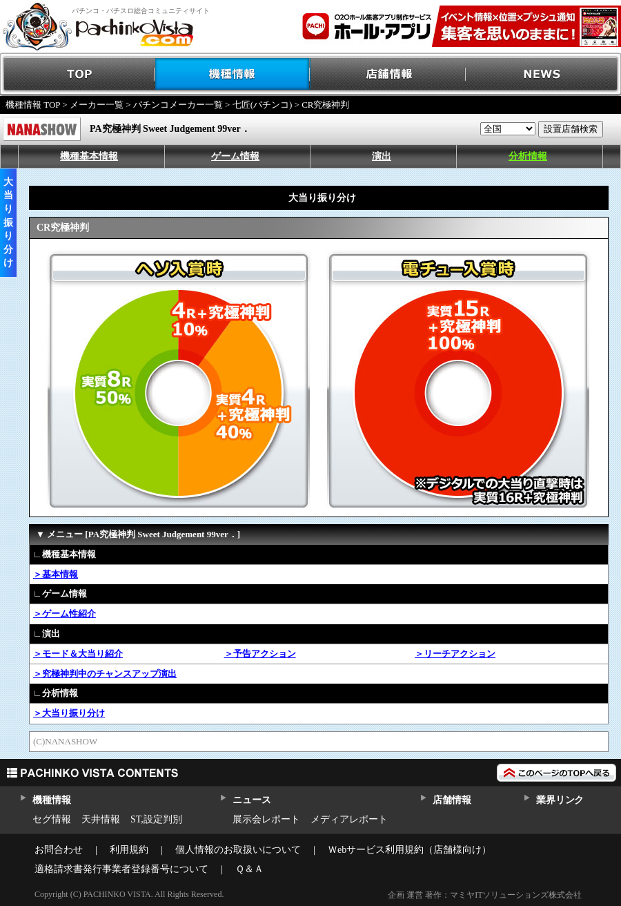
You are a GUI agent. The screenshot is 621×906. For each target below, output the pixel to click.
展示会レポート (266, 819)
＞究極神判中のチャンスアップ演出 (105, 673)
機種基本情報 (89, 156)
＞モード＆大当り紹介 (78, 653)
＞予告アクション (260, 653)
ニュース (251, 800)
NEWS (543, 74)
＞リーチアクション (455, 653)
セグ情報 (51, 819)
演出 (381, 156)
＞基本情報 (55, 574)
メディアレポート (349, 819)
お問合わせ (58, 850)
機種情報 (232, 74)
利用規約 (129, 850)
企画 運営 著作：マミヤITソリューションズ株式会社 (485, 895)
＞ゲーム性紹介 (64, 613)
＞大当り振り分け (69, 713)
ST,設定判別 (156, 819)
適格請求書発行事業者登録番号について (121, 869)
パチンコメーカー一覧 (178, 104)
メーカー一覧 (97, 104)
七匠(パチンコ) (263, 104)
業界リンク (560, 800)
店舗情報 (388, 74)
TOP (77, 74)
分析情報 (528, 156)
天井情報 (100, 819)
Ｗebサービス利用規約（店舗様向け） (409, 850)
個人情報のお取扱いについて (238, 850)
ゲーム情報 (235, 156)
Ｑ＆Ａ (249, 869)
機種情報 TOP (33, 104)
